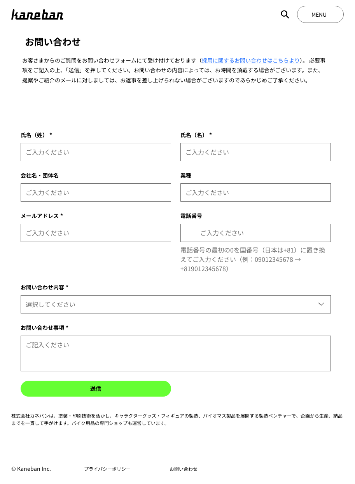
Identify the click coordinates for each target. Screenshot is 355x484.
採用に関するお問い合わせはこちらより (251, 60)
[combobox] (176, 304)
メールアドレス (42, 216)
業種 (185, 175)
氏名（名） (196, 135)
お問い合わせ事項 (44, 328)
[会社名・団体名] (93, 192)
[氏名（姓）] (93, 152)
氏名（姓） (36, 135)
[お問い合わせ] (183, 468)
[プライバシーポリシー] (107, 468)
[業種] (253, 192)
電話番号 (191, 215)
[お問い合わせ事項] (176, 353)
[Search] (285, 14)
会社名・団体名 (40, 175)
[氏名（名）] (253, 152)
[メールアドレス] (93, 233)
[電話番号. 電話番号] (262, 233)
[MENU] (320, 14)
